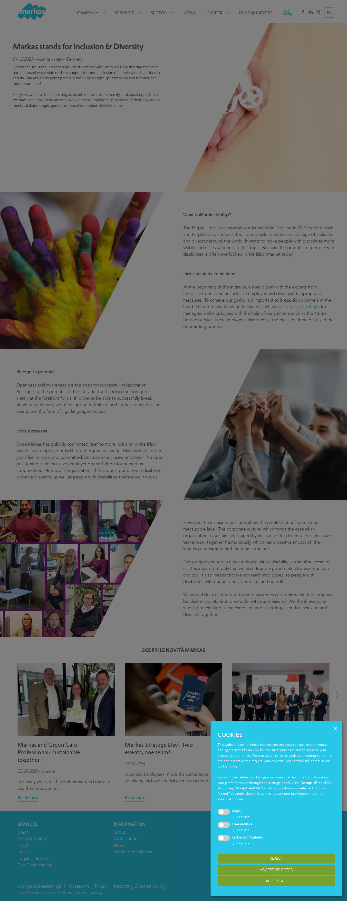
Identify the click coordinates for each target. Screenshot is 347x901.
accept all (276, 881)
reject (276, 858)
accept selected (276, 870)
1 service (241, 817)
